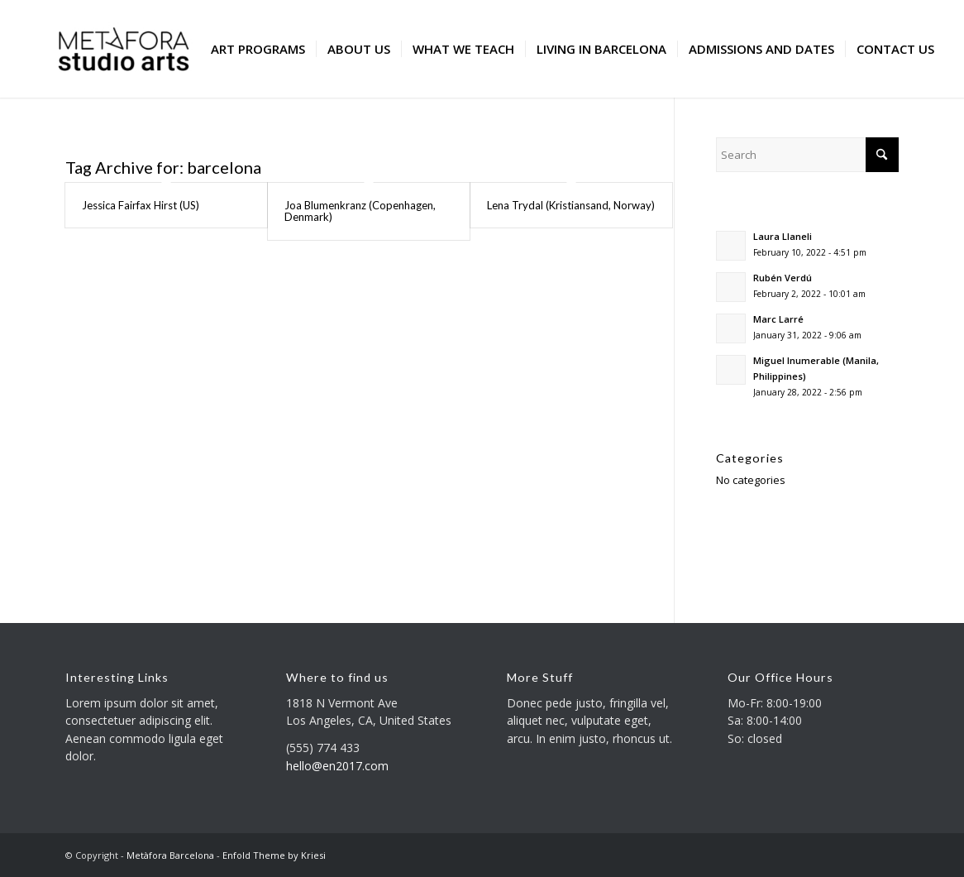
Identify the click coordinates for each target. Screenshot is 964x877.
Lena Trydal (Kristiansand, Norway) (571, 205)
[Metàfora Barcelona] (123, 49)
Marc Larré (778, 319)
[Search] (807, 154)
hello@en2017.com (337, 766)
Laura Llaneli (782, 236)
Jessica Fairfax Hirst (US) (140, 205)
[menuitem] (258, 49)
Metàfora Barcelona (170, 855)
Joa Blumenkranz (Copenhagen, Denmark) (360, 211)
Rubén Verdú (782, 277)
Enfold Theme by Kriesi (274, 855)
